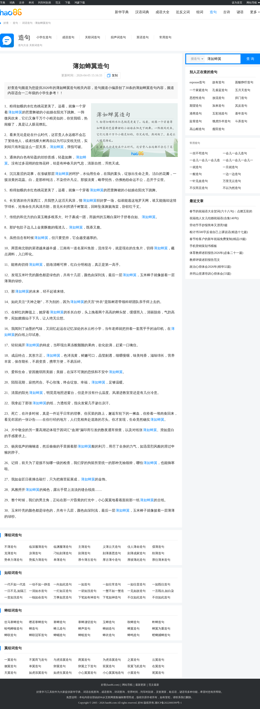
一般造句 (196, 174)
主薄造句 (84, 546)
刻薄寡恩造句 (112, 553)
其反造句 (241, 105)
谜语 (240, 12)
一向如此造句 (63, 584)
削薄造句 (158, 553)
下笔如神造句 (112, 597)
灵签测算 (161, 691)
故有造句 (218, 82)
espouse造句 (197, 82)
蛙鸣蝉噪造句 (13, 628)
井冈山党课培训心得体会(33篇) (210, 273)
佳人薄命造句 (136, 546)
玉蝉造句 (109, 622)
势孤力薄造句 (38, 559)
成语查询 (106, 691)
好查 (6, 22)
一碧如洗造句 (87, 591)
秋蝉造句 (133, 622)
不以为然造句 (232, 188)
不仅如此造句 (136, 597)
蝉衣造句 (109, 635)
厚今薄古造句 (87, 559)
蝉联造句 (10, 635)
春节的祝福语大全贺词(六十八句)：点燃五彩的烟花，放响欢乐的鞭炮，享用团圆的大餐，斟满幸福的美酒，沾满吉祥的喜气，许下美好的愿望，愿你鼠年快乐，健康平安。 (221, 212)
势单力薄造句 (13, 559)
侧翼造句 (10, 666)
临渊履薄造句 (63, 546)
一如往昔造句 (136, 584)
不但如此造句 (161, 597)
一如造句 (84, 584)
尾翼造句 (158, 672)
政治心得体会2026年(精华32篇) (210, 266)
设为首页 (237, 2)
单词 (31, 2)
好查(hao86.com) (110, 684)
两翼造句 (84, 659)
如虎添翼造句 (38, 672)
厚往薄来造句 (161, 559)
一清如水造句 (38, 591)
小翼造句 (133, 672)
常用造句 (165, 37)
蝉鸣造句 (133, 635)
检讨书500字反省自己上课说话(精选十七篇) (219, 232)
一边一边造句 (232, 174)
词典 (12, 2)
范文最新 (154, 684)
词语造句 (27, 22)
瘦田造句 (218, 129)
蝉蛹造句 (60, 635)
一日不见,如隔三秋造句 (15, 591)
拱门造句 (241, 98)
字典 (2, 2)
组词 (199, 12)
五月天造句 (242, 90)
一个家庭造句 (199, 90)
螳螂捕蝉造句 (161, 635)
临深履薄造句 (38, 546)
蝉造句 (33, 628)
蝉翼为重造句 (161, 628)
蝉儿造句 (60, 628)
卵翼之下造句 (87, 666)
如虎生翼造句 (63, 672)
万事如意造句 (63, 597)
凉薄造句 (35, 553)
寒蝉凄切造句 (87, 622)
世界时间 (132, 691)
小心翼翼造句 (87, 672)
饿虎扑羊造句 (221, 121)
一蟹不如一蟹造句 (113, 591)
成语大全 (162, 12)
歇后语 (173, 691)
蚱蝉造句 (158, 622)
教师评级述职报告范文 (205, 259)
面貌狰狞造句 (244, 82)
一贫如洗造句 (13, 597)
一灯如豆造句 (63, 591)
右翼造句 (158, 666)
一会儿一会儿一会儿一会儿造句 (238, 161)
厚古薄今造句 (112, 559)
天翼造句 (10, 672)
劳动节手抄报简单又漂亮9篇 (209, 225)
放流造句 (218, 98)
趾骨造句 (196, 121)
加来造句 (218, 105)
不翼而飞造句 (38, 659)
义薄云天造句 (112, 546)
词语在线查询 (91, 691)
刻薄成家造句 (136, 553)
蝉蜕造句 (84, 635)
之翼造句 (133, 659)
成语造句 (68, 37)
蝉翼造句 (133, 628)
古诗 (21, 2)
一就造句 (196, 167)
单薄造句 (60, 559)
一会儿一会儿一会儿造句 (205, 161)
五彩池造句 (220, 113)
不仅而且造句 (199, 188)
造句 (213, 12)
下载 (67, 2)
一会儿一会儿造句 (235, 153)
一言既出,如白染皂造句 (163, 591)
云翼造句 (158, 659)
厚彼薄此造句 (136, 559)
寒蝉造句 (60, 622)
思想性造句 (197, 98)
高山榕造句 (197, 129)
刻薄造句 (84, 553)
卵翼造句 (60, 666)
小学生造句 (44, 37)
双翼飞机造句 (136, 666)
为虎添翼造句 (112, 659)
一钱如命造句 (38, 597)
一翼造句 (10, 659)
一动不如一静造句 (39, 585)
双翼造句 (109, 666)
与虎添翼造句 (63, 659)
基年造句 (241, 113)
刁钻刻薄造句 (63, 553)
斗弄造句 (241, 121)
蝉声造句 (84, 628)
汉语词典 (142, 12)
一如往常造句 (112, 584)
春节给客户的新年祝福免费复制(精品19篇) (218, 239)
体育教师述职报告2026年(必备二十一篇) (216, 253)
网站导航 (127, 684)
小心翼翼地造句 (113, 672)
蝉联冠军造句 (38, 635)
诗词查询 (119, 691)
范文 (58, 2)
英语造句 (142, 37)
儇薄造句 (158, 546)
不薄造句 (10, 546)
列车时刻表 (44, 2)
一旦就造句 (230, 167)
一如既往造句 (161, 584)
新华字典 (122, 12)
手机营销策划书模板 (203, 246)
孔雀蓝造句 (220, 90)
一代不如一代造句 (15, 585)
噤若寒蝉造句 (38, 622)
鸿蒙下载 (80, 2)
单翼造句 (35, 666)
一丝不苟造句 (199, 153)
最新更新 (140, 684)
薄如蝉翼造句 (91, 66)
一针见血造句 (199, 181)
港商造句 (196, 113)
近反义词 (183, 12)
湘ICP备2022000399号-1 (168, 702)
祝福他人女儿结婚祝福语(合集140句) (214, 218)
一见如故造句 (136, 591)
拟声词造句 (118, 37)
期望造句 (196, 105)
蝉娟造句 (109, 628)
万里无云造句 (232, 181)
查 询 (250, 59)
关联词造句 (92, 37)
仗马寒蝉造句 (13, 622)
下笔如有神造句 (88, 597)
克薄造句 (10, 553)
